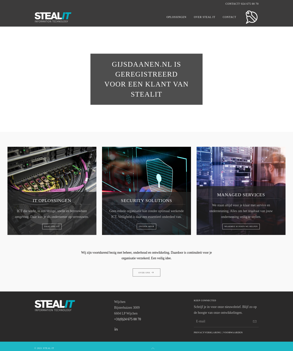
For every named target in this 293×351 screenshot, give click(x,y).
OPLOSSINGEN (176, 17)
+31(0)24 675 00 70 (127, 319)
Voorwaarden (233, 332)
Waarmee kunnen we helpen (241, 226)
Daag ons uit (52, 226)
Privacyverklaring (207, 332)
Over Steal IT (204, 17)
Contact (229, 17)
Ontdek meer (146, 226)
